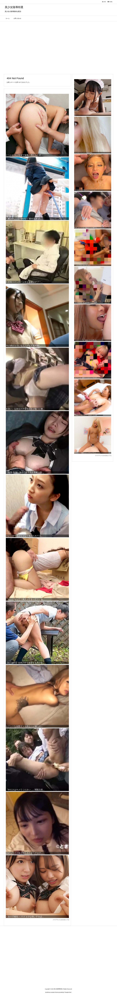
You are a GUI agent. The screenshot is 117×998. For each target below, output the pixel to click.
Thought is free (68, 992)
